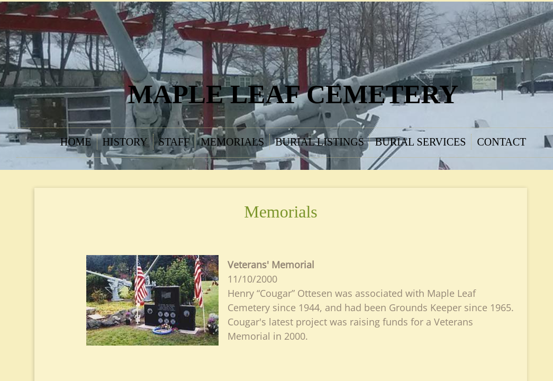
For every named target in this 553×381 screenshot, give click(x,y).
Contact (501, 142)
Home (76, 142)
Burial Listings (319, 142)
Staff (174, 142)
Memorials (232, 142)
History (125, 142)
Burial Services (420, 142)
